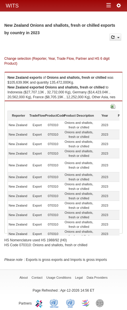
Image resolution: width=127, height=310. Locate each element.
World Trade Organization (86, 303)
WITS (12, 6)
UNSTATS (70, 303)
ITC (40, 303)
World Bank (101, 303)
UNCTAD (55, 303)
